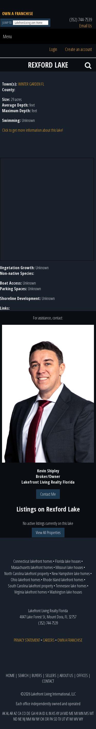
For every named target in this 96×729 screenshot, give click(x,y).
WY (81, 719)
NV (33, 719)
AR (11, 713)
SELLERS (50, 675)
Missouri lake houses (69, 567)
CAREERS (49, 640)
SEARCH (23, 675)
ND (15, 719)
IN (50, 713)
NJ (24, 719)
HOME (10, 675)
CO (24, 713)
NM (28, 719)
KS (54, 713)
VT (67, 719)
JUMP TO (7, 22)
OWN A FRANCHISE (17, 13)
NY (37, 719)
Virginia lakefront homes (30, 592)
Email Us (85, 26)
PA (51, 719)
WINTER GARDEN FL (31, 84)
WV (76, 719)
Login (53, 49)
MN (81, 713)
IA (40, 713)
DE (28, 713)
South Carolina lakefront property (30, 586)
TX (59, 719)
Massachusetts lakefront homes (32, 567)
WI (71, 719)
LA (61, 713)
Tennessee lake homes (71, 586)
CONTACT (48, 681)
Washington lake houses (66, 592)
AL (7, 713)
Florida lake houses (68, 561)
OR (47, 719)
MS (86, 713)
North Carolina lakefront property (26, 573)
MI (76, 713)
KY (57, 713)
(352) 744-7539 (80, 19)
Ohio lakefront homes (25, 579)
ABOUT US (66, 675)
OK (42, 719)
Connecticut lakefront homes (32, 561)
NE (20, 719)
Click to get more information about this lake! (32, 130)
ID (43, 713)
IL (47, 713)
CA (19, 713)
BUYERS (37, 675)
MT (92, 713)
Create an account (78, 49)
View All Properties (48, 532)
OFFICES (82, 675)
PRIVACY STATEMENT (27, 640)
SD (55, 719)
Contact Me (48, 494)
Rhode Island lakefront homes (63, 579)
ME (71, 713)
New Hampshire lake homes (71, 573)
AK (3, 713)
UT (63, 719)
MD (65, 713)
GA (33, 713)
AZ (15, 713)
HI (37, 713)
